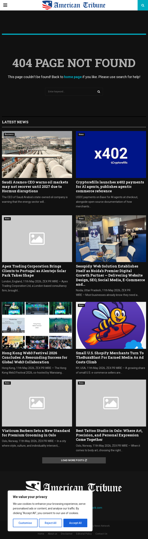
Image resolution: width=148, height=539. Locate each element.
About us (52, 533)
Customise (25, 523)
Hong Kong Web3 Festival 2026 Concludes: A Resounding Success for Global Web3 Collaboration (34, 357)
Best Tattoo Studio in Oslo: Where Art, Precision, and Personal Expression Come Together (109, 435)
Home (41, 533)
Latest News (15, 122)
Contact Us (101, 533)
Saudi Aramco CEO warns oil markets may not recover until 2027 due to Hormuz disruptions (35, 186)
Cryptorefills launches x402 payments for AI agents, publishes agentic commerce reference (110, 186)
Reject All (51, 523)
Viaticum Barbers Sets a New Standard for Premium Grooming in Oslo (36, 432)
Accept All (75, 523)
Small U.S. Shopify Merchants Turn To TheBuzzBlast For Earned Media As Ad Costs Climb (110, 357)
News (81, 134)
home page (73, 77)
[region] (50, 511)
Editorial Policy (84, 533)
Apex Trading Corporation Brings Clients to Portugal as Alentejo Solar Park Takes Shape (34, 271)
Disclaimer (66, 533)
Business (9, 134)
